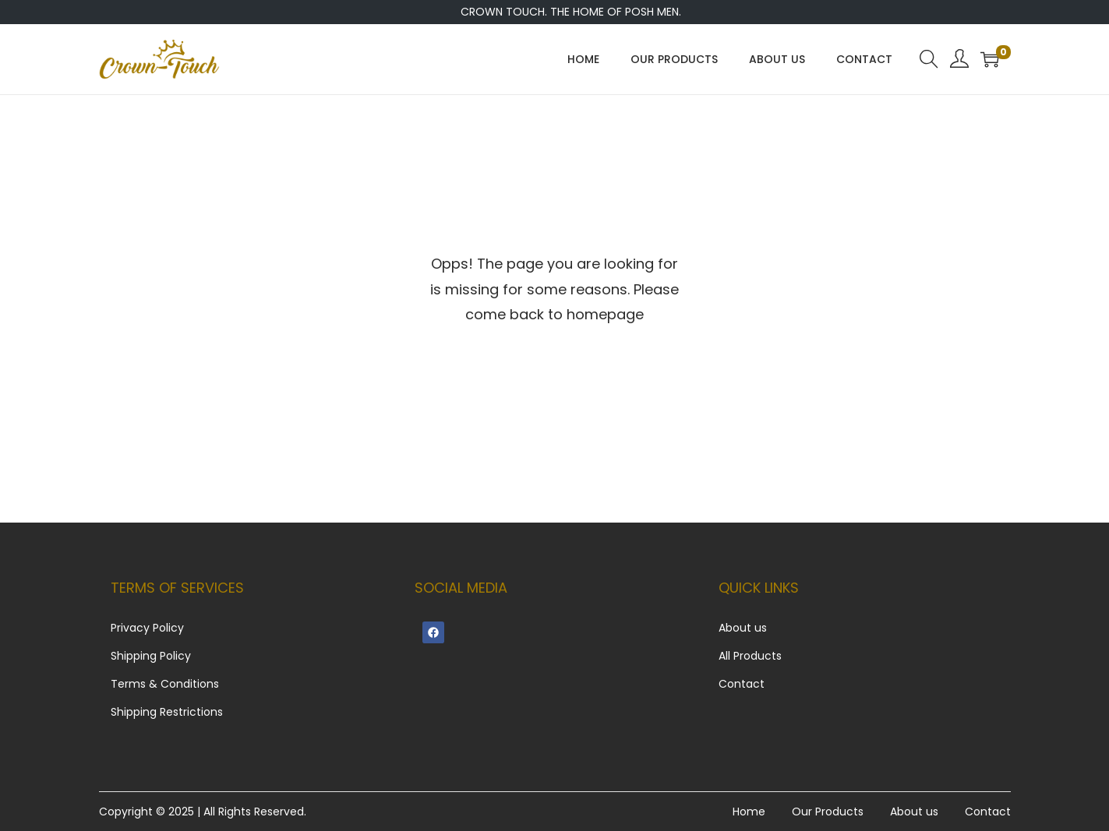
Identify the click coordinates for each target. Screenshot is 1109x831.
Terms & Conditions (165, 684)
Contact (742, 684)
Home (749, 811)
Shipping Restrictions (167, 712)
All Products (750, 656)
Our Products (828, 811)
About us (743, 628)
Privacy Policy (147, 628)
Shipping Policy (151, 656)
